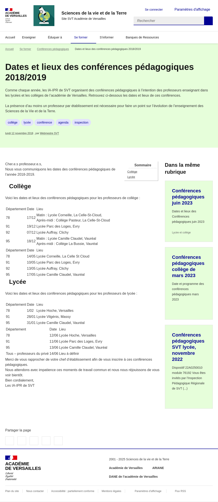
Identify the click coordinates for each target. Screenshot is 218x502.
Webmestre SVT (49, 133)
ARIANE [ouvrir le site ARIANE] (158, 468)
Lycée (131, 176)
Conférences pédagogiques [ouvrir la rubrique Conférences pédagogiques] (53, 49)
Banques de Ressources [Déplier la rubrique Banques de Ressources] (142, 37)
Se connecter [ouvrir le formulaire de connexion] (154, 9)
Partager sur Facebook (9, 440)
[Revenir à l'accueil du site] (23, 468)
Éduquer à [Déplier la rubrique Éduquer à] (55, 37)
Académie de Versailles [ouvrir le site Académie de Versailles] (126, 468)
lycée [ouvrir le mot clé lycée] (27, 122)
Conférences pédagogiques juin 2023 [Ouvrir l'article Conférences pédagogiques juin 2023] (188, 197)
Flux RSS (180, 491)
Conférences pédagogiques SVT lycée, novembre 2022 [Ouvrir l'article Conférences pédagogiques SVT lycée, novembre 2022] (188, 347)
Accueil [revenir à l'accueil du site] (10, 37)
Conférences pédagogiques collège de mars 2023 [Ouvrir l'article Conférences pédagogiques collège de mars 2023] (188, 266)
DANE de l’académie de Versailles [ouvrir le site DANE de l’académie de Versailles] (133, 476)
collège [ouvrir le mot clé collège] (12, 122)
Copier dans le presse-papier (58, 440)
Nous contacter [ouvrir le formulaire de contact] (35, 491)
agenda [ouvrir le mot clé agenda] (63, 122)
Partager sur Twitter (21, 440)
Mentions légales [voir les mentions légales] (111, 491)
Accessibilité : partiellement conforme (72, 491)
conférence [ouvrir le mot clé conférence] (44, 122)
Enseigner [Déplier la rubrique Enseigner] (29, 37)
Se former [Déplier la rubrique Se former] (80, 37)
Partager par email (46, 440)
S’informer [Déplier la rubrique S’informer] (107, 37)
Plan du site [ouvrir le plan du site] (12, 491)
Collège (132, 171)
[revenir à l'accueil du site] (94, 13)
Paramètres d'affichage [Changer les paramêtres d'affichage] (192, 9)
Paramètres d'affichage (148, 491)
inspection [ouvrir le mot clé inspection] (81, 122)
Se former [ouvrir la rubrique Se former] (25, 49)
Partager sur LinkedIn (34, 440)
